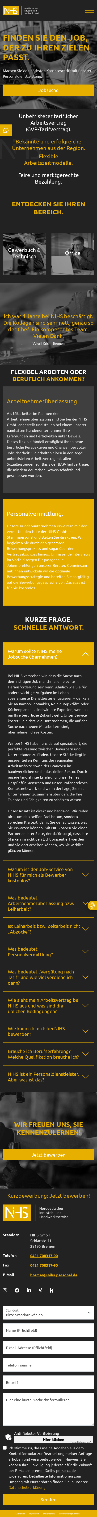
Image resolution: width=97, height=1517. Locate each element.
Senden (48, 1499)
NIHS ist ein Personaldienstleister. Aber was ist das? (43, 1076)
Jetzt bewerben (48, 1155)
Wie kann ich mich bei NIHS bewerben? (36, 1031)
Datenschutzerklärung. (27, 1487)
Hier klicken (53, 1439)
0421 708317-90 (44, 1265)
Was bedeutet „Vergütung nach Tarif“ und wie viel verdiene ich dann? (41, 977)
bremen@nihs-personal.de (53, 1274)
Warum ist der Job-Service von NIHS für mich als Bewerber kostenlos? (40, 874)
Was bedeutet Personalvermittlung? (30, 951)
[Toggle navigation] (87, 11)
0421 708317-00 (44, 1255)
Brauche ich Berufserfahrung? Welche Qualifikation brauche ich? (43, 1054)
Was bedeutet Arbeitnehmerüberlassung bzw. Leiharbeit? (41, 903)
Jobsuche (48, 90)
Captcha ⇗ (81, 1442)
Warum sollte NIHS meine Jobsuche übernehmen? (35, 654)
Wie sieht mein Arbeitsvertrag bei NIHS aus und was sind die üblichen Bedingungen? (44, 1005)
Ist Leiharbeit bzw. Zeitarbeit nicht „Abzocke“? (44, 928)
